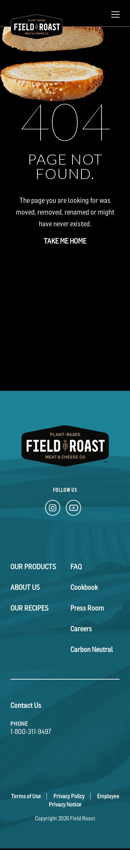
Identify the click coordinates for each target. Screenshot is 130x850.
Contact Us (25, 705)
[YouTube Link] (73, 509)
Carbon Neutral (91, 649)
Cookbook (84, 587)
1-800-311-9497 (30, 732)
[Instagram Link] (52, 509)
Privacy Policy (69, 796)
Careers (81, 629)
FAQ (76, 567)
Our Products (33, 567)
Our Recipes (29, 608)
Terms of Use (26, 796)
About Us (25, 587)
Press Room (87, 608)
